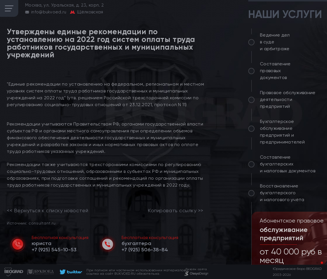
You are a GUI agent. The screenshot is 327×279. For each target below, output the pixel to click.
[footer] (70, 271)
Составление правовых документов (275, 70)
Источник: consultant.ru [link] (31, 223)
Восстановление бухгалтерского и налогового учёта (282, 192)
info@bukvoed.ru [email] (48, 12)
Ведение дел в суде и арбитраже (275, 41)
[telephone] (54, 249)
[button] (317, 263)
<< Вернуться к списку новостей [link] (47, 210)
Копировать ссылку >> (175, 210)
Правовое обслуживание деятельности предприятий (288, 99)
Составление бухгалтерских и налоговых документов (287, 163)
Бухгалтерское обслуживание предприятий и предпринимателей (282, 132)
